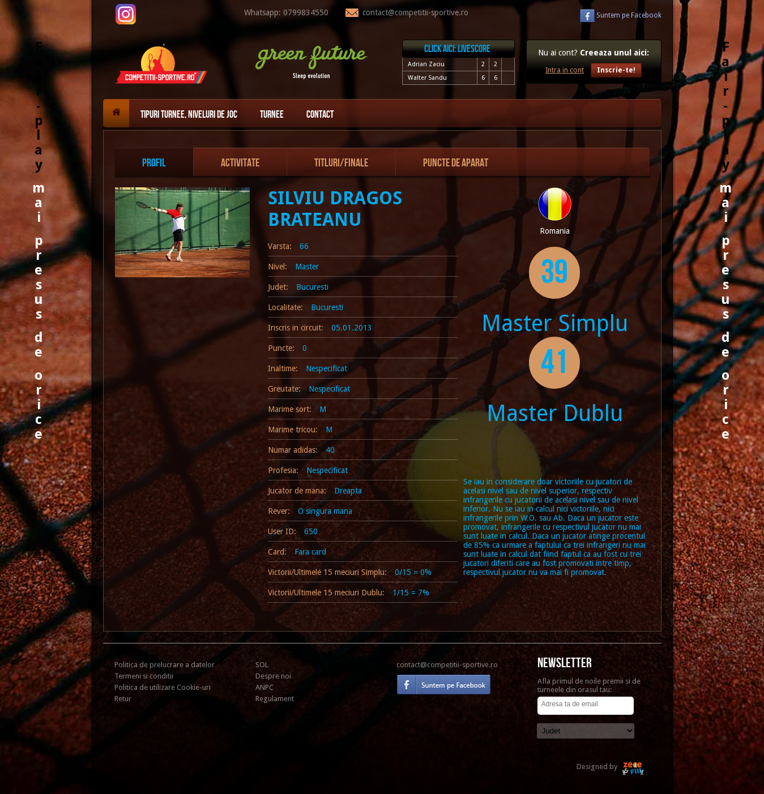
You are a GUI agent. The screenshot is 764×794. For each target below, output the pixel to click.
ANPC (264, 687)
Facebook (628, 15)
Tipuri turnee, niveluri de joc (188, 115)
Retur (122, 698)
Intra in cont (564, 70)
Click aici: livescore (457, 49)
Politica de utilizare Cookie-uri (162, 687)
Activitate (240, 163)
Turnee (272, 115)
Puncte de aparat (455, 163)
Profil (154, 163)
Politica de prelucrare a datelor (164, 664)
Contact (320, 115)
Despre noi (273, 676)
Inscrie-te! (616, 70)
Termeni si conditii (143, 676)
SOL (261, 664)
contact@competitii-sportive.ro (447, 664)
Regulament (274, 698)
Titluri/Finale (341, 163)
